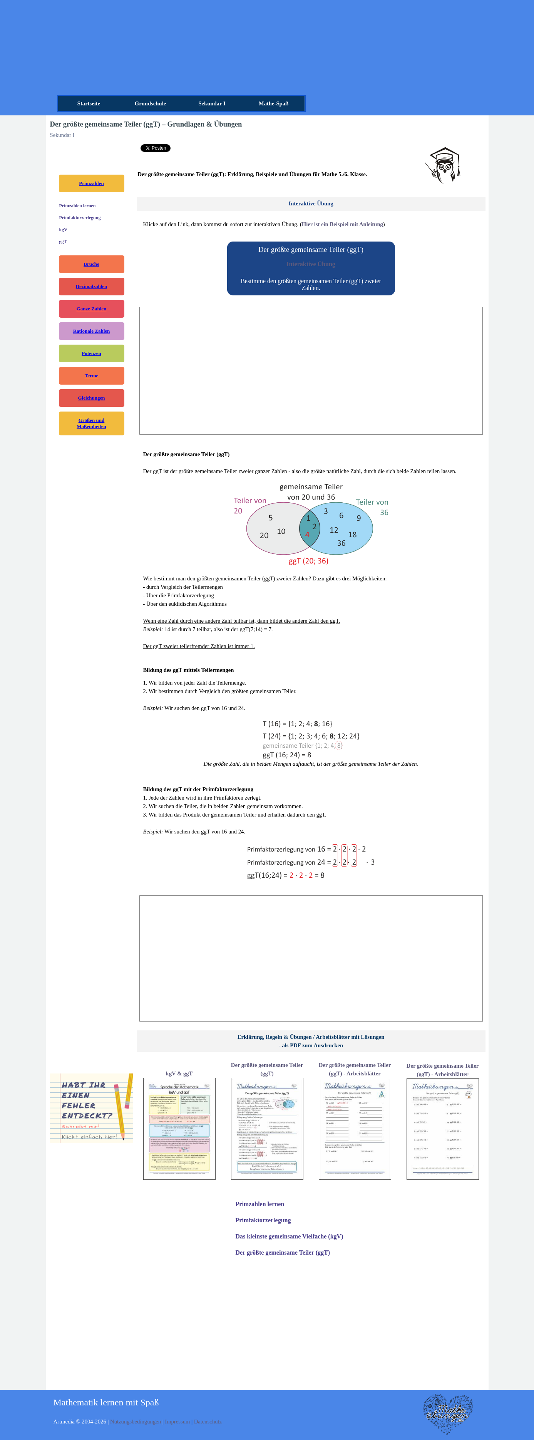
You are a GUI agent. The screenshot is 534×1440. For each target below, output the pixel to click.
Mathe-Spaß (273, 103)
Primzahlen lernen (77, 205)
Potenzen (91, 353)
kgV (63, 229)
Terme (92, 375)
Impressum (178, 1421)
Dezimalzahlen (91, 286)
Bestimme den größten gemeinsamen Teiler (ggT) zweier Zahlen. (311, 284)
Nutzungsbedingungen (136, 1421)
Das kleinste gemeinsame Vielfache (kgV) (289, 1236)
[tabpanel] (443, 167)
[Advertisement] (311, 371)
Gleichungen (91, 398)
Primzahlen (91, 183)
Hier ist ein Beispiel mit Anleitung (342, 224)
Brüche (91, 264)
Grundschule (150, 103)
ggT (63, 241)
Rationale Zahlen (91, 331)
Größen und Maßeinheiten (91, 423)
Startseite (88, 103)
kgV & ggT (179, 1073)
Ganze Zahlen (92, 309)
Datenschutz (208, 1421)
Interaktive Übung (310, 264)
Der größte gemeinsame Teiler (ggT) (283, 1252)
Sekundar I (211, 103)
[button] (91, 1108)
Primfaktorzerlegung (80, 217)
